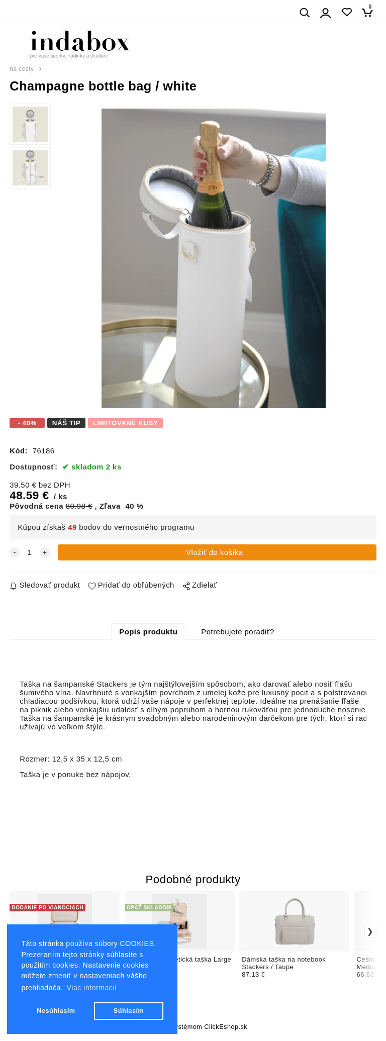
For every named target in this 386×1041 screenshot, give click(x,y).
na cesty (22, 68)
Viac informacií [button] (92, 988)
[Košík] (370, 12)
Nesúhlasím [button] (56, 1010)
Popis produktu (148, 632)
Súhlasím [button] (129, 1010)
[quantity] (30, 552)
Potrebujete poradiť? (237, 632)
